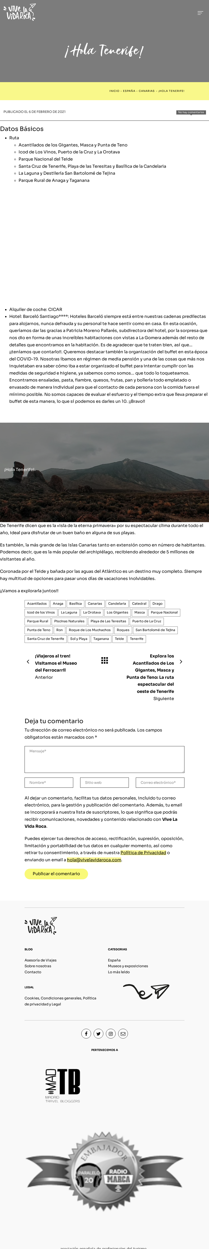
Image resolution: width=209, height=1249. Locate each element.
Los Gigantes (117, 612)
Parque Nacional (164, 612)
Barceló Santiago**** (45, 316)
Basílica (75, 604)
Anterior (54, 666)
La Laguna (69, 612)
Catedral (139, 604)
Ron (59, 630)
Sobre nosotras (38, 966)
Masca (139, 612)
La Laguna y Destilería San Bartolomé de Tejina (67, 173)
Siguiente (154, 677)
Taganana (101, 639)
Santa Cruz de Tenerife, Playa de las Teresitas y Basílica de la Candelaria (92, 166)
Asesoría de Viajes (41, 960)
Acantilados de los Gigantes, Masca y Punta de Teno (73, 145)
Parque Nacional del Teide (46, 159)
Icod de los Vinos (41, 612)
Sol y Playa (78, 639)
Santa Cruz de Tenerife (45, 639)
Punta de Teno (38, 630)
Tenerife (136, 639)
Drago (157, 604)
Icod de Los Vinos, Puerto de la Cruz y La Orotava (69, 152)
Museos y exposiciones (128, 966)
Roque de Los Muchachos (90, 630)
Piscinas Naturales (69, 621)
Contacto (33, 972)
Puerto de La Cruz (146, 621)
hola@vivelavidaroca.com (94, 859)
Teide (119, 639)
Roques (123, 630)
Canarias (147, 91)
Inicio (114, 91)
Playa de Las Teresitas (108, 621)
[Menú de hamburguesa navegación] (200, 12)
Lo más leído (119, 972)
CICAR (55, 309)
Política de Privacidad (143, 852)
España (129, 91)
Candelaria (117, 604)
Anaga (58, 604)
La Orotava (92, 612)
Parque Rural (37, 621)
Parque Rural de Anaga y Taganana (54, 180)
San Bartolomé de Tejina (155, 630)
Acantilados (37, 604)
